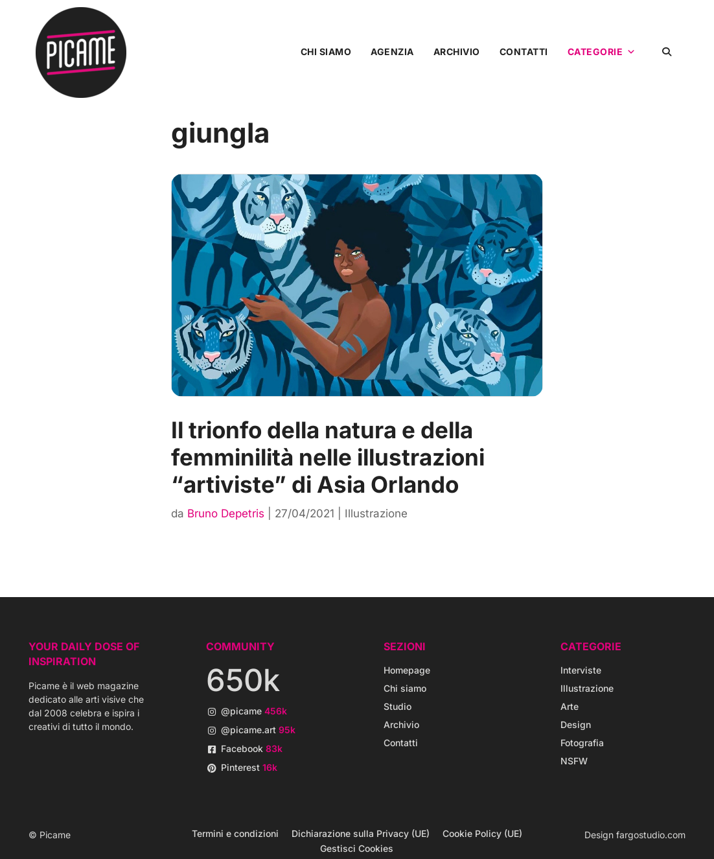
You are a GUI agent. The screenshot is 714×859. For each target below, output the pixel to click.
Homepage (407, 670)
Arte (569, 706)
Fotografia (582, 742)
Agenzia (392, 51)
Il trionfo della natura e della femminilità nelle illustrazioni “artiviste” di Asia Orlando (328, 457)
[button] (667, 51)
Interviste (580, 670)
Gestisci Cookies (356, 848)
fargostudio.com (650, 834)
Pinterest (249, 767)
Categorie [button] (602, 51)
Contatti (524, 51)
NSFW (574, 760)
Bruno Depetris (225, 513)
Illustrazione (376, 513)
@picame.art (258, 729)
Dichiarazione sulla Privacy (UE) (361, 833)
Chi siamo (326, 51)
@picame (254, 710)
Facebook (251, 748)
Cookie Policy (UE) (482, 833)
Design (575, 724)
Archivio (456, 51)
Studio (397, 706)
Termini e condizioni (235, 833)
